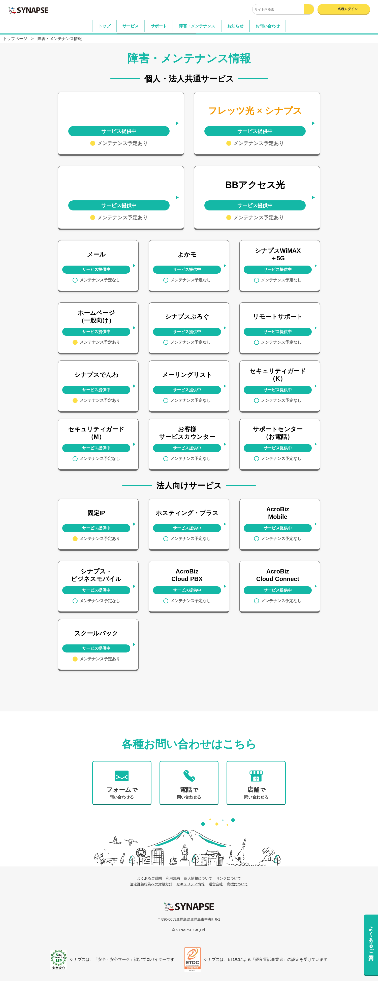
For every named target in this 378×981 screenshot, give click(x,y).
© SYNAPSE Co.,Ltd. (189, 930)
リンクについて (228, 878)
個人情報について (198, 878)
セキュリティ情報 (190, 884)
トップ (104, 26)
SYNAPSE (28, 10)
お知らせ (235, 26)
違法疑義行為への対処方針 (151, 884)
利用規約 (173, 878)
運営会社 (216, 884)
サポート (159, 26)
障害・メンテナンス (197, 26)
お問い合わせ (268, 26)
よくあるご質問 (371, 936)
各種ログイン (348, 9)
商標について (237, 884)
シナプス (189, 906)
